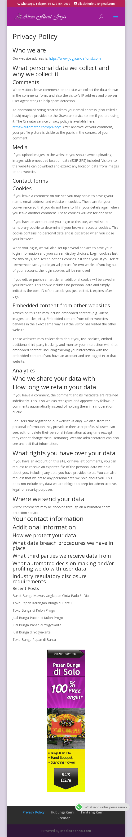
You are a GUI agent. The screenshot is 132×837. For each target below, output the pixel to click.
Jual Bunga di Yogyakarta (32, 632)
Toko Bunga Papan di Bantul (35, 639)
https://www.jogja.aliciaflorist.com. (75, 58)
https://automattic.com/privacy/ (37, 127)
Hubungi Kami (62, 812)
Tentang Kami (92, 812)
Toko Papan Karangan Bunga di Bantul (42, 603)
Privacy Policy (34, 812)
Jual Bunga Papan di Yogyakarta (37, 625)
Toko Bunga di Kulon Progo (34, 610)
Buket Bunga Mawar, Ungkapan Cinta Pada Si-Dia (51, 595)
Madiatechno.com (75, 830)
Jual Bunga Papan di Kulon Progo (38, 617)
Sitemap (63, 818)
